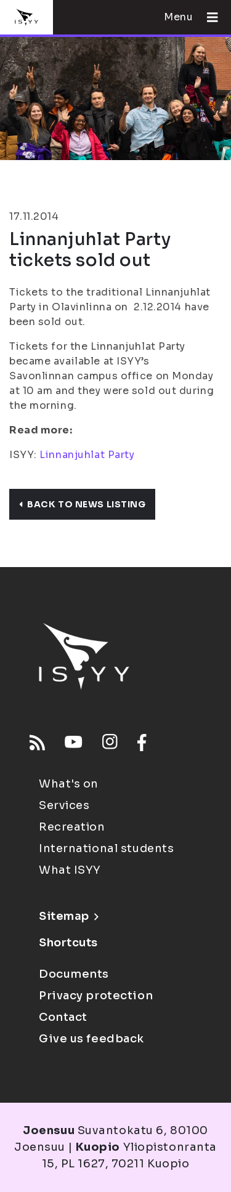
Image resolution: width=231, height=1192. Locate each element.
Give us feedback (91, 1038)
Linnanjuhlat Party (86, 454)
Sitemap (69, 916)
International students (106, 848)
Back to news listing (82, 504)
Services (64, 805)
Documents (74, 974)
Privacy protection (96, 995)
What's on (69, 784)
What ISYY (70, 870)
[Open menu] (207, 17)
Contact (63, 1017)
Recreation (72, 827)
